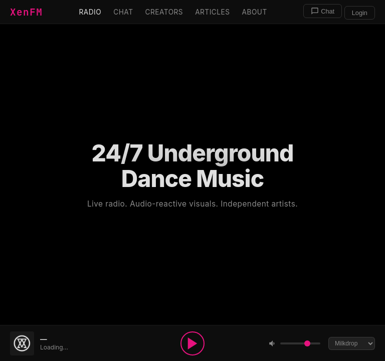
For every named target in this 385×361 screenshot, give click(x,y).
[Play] (192, 343)
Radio (90, 12)
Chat (123, 12)
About (254, 12)
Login (359, 13)
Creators (164, 12)
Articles (212, 12)
